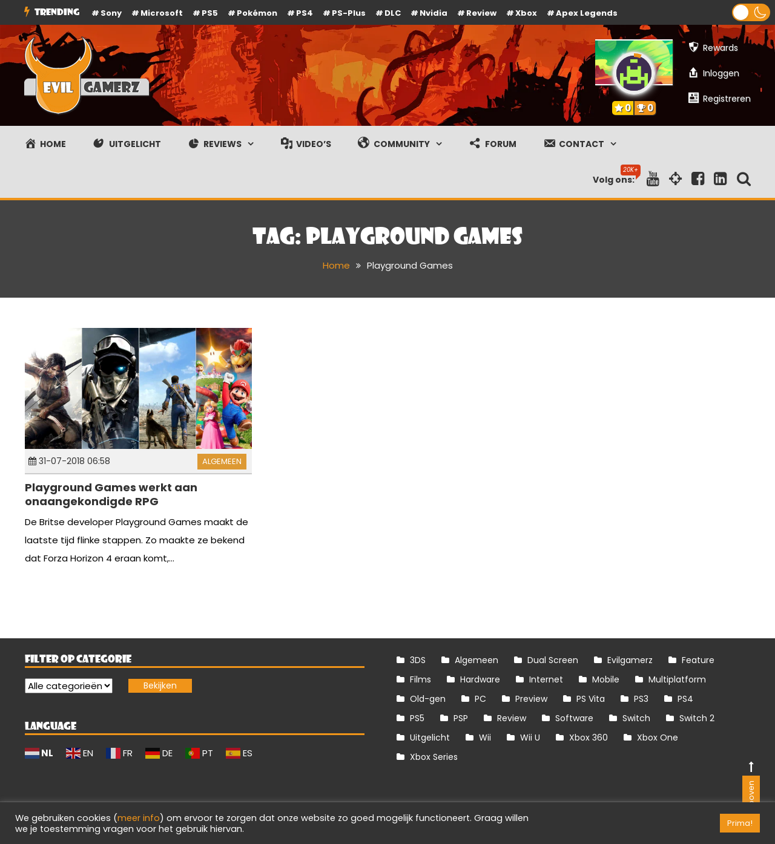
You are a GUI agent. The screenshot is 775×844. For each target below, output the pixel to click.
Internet (546, 679)
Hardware (480, 679)
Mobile (605, 679)
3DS (418, 660)
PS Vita (590, 699)
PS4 (304, 13)
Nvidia (433, 13)
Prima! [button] (740, 823)
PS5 (210, 13)
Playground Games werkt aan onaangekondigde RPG (111, 494)
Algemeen (222, 461)
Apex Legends (587, 13)
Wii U (530, 737)
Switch (636, 718)
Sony (111, 13)
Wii (485, 737)
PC (480, 699)
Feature (698, 660)
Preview (531, 699)
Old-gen (428, 699)
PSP (460, 718)
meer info (138, 818)
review (481, 13)
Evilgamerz (630, 660)
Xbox (526, 13)
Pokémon (257, 13)
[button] (751, 12)
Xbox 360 (588, 737)
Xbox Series (434, 757)
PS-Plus (349, 13)
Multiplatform (677, 679)
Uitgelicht (430, 737)
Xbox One (657, 737)
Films (420, 679)
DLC (392, 13)
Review (511, 718)
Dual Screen (552, 660)
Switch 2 (696, 718)
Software (574, 718)
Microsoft (161, 13)
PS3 (641, 699)
